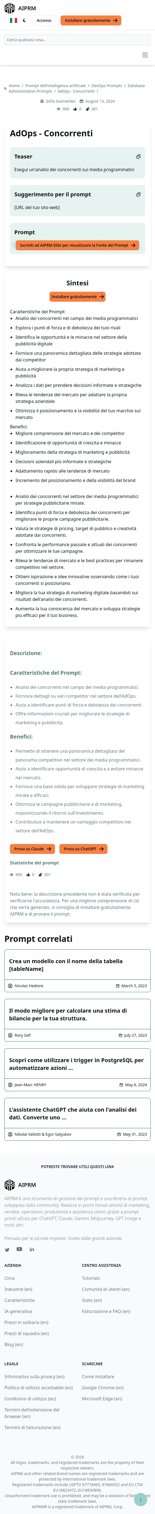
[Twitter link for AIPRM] (7, 1250)
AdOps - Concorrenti (77, 91)
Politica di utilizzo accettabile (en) (38, 1388)
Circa (9, 1278)
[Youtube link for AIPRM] (20, 1250)
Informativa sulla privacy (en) (34, 1377)
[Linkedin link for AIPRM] (33, 1250)
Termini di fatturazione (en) (32, 1427)
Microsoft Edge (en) (102, 1399)
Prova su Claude (33, 849)
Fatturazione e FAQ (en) (106, 1311)
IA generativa (18, 1311)
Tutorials (91, 1278)
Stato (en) (92, 1300)
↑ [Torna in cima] (140, 1499)
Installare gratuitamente (91, 20)
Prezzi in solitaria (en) (26, 1322)
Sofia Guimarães (60, 101)
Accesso (44, 20)
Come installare (98, 1377)
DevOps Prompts (107, 85)
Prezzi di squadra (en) (26, 1333)
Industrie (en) (18, 1289)
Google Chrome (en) (103, 1388)
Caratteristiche (19, 1300)
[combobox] (77, 40)
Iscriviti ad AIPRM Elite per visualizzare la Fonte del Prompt (78, 245)
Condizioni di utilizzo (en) (30, 1399)
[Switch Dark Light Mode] (25, 20)
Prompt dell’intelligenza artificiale (56, 85)
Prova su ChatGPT (84, 849)
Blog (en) (13, 1344)
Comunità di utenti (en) (106, 1289)
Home (14, 85)
